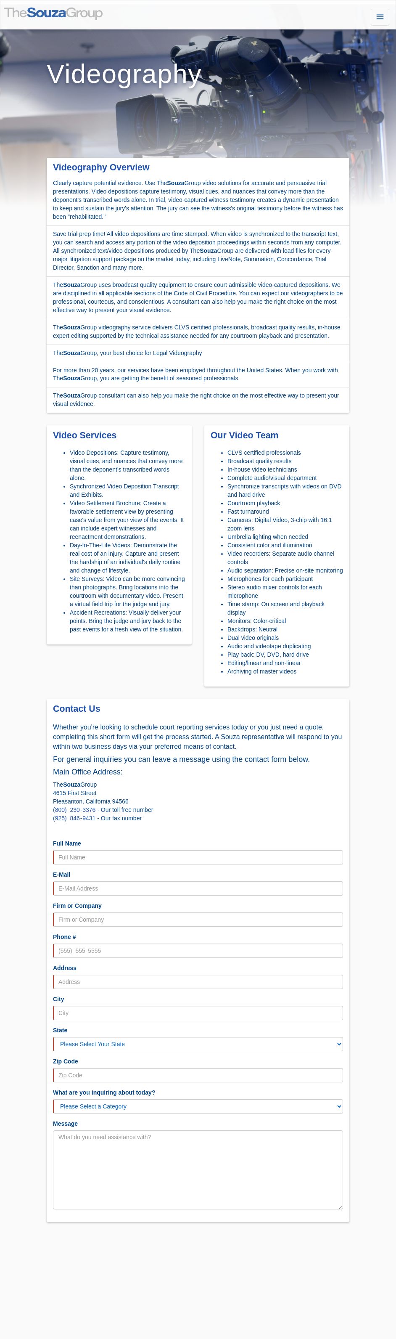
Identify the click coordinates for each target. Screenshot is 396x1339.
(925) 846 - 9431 (74, 818)
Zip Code (65, 1061)
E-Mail (61, 874)
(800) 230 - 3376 (74, 809)
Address (65, 968)
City (58, 999)
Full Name (67, 843)
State (60, 1030)
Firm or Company (77, 905)
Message (65, 1123)
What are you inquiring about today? (104, 1092)
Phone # (64, 936)
